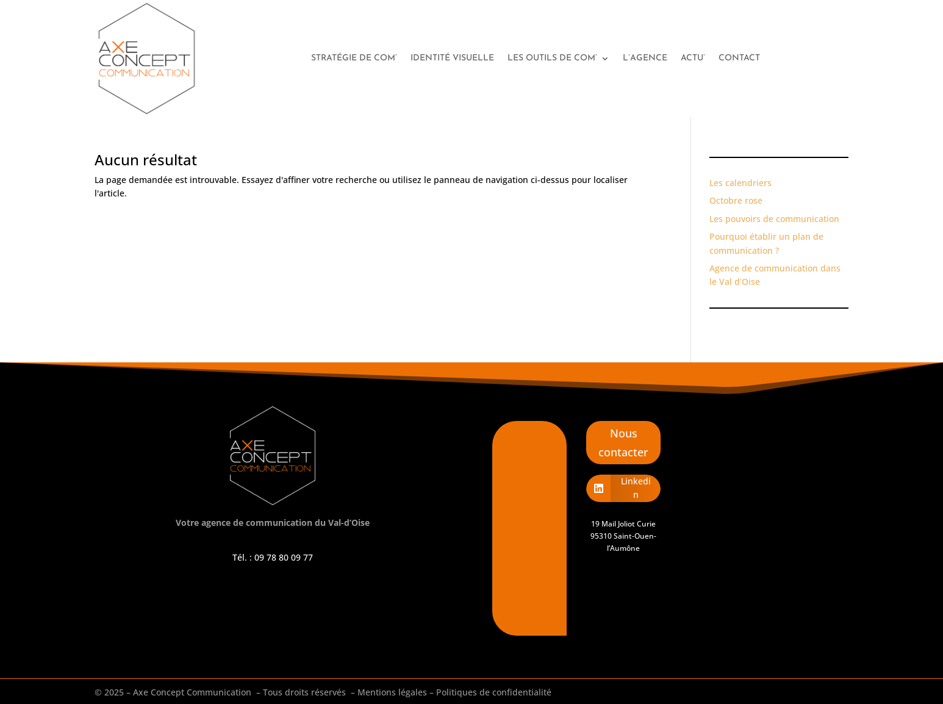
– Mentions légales (389, 692)
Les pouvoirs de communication (774, 218)
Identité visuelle (452, 58)
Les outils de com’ (552, 58)
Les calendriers (740, 183)
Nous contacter (623, 442)
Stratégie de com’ (354, 58)
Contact (739, 58)
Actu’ (693, 58)
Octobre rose (735, 200)
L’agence (645, 58)
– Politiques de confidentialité (490, 692)
